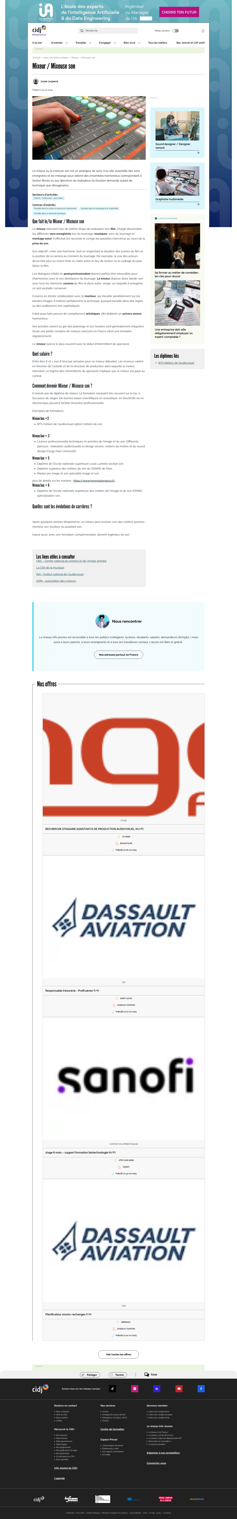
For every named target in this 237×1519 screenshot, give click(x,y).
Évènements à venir (110, 1449)
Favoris (120, 1374)
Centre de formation (112, 1429)
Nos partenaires (62, 1453)
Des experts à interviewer (113, 1452)
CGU (145, 1513)
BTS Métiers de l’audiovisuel (176, 362)
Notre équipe (61, 1444)
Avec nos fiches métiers (56, 57)
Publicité (70, 1513)
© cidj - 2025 (155, 1513)
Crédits (59, 1421)
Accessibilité (135, 1513)
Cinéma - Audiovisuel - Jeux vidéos (48, 198)
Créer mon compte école (159, 1418)
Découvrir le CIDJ (64, 1429)
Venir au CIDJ (61, 1415)
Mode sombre (162, 30)
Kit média (106, 1455)
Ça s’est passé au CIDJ (65, 1456)
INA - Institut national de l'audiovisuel (60, 574)
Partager (92, 1374)
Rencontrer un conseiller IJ (160, 1441)
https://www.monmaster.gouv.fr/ (94, 480)
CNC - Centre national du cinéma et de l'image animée (71, 561)
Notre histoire (61, 1438)
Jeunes (105, 1412)
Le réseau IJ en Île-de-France (161, 1435)
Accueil (36, 57)
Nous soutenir (62, 1418)
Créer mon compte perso (159, 1412)
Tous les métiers (157, 42)
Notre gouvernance (64, 1441)
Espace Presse (109, 1439)
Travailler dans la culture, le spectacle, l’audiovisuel (55, 208)
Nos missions (61, 1435)
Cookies (167, 1513)
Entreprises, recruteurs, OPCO (114, 1418)
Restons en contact (65, 1405)
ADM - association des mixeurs (56, 580)
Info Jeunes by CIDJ (65, 1468)
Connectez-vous (156, 1463)
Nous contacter (62, 1412)
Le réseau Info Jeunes (160, 1426)
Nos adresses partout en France (118, 654)
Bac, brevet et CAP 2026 (191, 42)
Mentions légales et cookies (115, 1513)
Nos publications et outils (66, 1450)
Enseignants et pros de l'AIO (113, 1415)
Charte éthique (93, 1513)
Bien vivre (129, 42)
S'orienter (57, 42)
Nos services (108, 1405)
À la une (37, 42)
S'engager (105, 42)
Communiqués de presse (112, 1446)
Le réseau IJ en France (158, 1432)
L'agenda (59, 1478)
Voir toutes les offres (118, 1354)
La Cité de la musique (50, 567)
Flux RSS (80, 1513)
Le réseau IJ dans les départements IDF (165, 1438)
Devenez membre (157, 1405)
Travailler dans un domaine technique (49, 213)
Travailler (81, 42)
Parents (105, 1421)
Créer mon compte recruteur (160, 1415)
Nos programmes (63, 1447)
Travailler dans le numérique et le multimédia (99, 208)
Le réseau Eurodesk (157, 1444)
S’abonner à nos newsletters (163, 1452)
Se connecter (203, 30)
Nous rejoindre (62, 1459)
